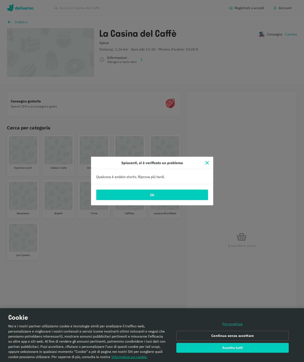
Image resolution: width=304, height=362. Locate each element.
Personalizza (232, 325)
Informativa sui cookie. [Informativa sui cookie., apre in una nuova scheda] (129, 358)
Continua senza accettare (232, 337)
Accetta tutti (232, 349)
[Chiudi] (207, 162)
